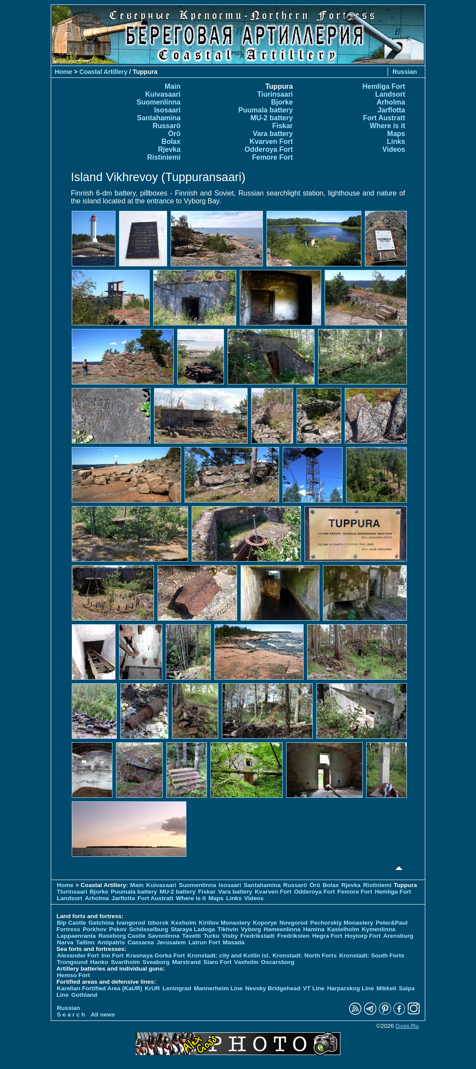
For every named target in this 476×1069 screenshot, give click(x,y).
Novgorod (294, 922)
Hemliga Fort (383, 86)
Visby (230, 936)
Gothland (84, 995)
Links (396, 141)
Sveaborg (156, 962)
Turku (211, 936)
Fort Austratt (384, 118)
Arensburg (398, 936)
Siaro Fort (217, 962)
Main (172, 86)
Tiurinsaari (275, 94)
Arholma (391, 102)
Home (63, 71)
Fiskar (282, 125)
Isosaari (167, 110)
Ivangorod (130, 922)
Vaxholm (246, 962)
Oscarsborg (277, 962)
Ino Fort (113, 955)
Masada (234, 942)
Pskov (117, 929)
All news (103, 1014)
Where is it (387, 125)
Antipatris (111, 942)
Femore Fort (272, 157)
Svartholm (125, 962)
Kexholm (183, 922)
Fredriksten (293, 936)
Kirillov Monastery (224, 922)
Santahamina (159, 118)
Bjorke (282, 102)
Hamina (314, 929)
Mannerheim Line (218, 988)
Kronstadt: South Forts (371, 955)
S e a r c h (71, 1014)
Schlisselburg (148, 929)
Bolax (171, 141)
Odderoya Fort (269, 149)
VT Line (314, 988)
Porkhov (94, 929)
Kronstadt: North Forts (305, 955)
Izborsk (158, 922)
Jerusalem (171, 942)
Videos (393, 149)
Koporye (265, 922)
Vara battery (273, 133)
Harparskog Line (350, 988)
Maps (396, 133)
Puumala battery (265, 110)
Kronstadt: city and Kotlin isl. (228, 955)
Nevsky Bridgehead (273, 988)
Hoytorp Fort (363, 936)
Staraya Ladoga (193, 929)
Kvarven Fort (271, 141)
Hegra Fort (327, 936)
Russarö (167, 125)
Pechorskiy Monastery (341, 922)
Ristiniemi (163, 157)
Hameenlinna (282, 929)
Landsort (390, 94)
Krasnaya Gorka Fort (155, 955)
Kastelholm (343, 929)
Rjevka (169, 149)
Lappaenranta (76, 936)
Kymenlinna (379, 929)
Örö (174, 133)
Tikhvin (227, 929)
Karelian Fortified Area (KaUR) (99, 988)
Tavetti (191, 936)
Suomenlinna (158, 102)
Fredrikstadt (257, 936)
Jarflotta (391, 110)
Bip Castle (71, 922)
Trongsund (72, 962)
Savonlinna (164, 936)
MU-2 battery (271, 118)
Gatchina (101, 922)
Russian (404, 71)
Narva (65, 942)
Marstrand (186, 962)
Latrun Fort (204, 942)
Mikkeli (386, 988)
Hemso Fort (73, 975)
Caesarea (140, 942)
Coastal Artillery (103, 71)
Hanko (99, 962)
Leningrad (176, 988)
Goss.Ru (407, 1026)
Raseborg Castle (121, 936)
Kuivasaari (163, 94)
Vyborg (251, 929)
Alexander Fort (78, 955)
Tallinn (85, 942)
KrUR (152, 988)
